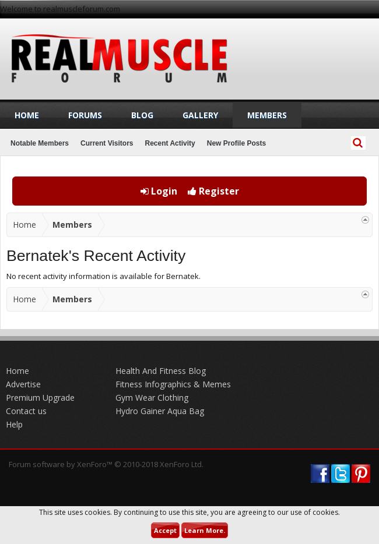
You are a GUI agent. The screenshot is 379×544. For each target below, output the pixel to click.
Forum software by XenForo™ (106, 464)
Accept (165, 530)
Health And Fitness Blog (160, 370)
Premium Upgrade (40, 397)
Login (159, 191)
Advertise (23, 384)
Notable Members (39, 143)
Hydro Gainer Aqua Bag (159, 410)
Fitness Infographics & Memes (173, 384)
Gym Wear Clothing (151, 397)
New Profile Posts (236, 143)
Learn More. (204, 530)
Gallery (200, 115)
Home (27, 115)
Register (213, 191)
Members (267, 115)
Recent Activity (170, 143)
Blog (142, 115)
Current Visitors (106, 143)
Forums (85, 115)
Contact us (26, 410)
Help (14, 424)
